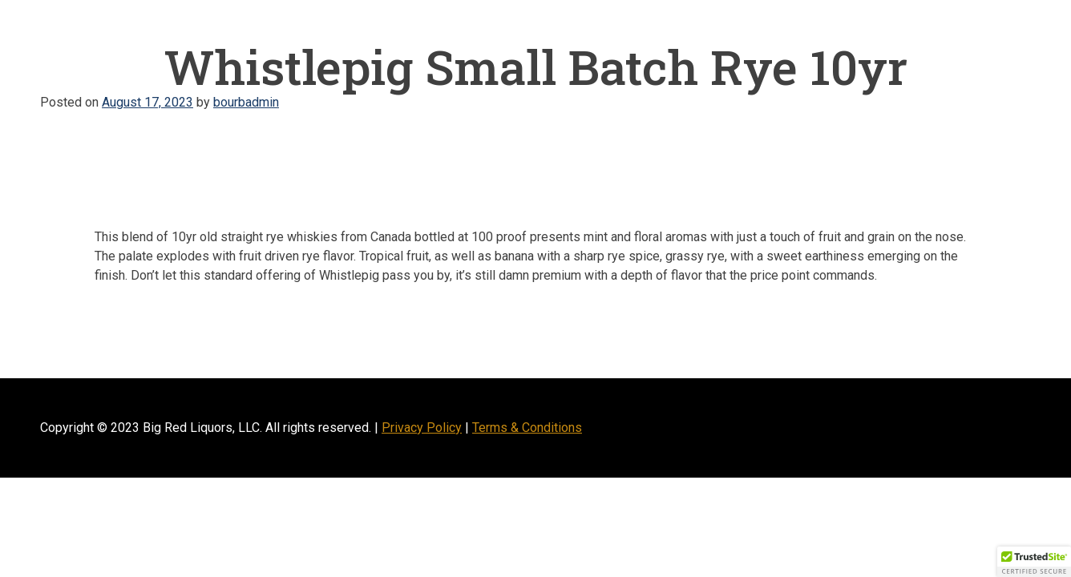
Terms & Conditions (527, 427)
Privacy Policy (422, 427)
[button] (1034, 562)
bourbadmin (246, 102)
